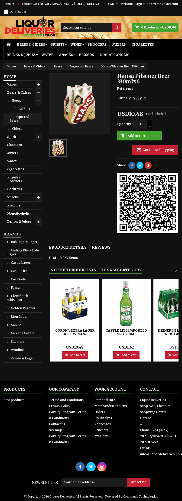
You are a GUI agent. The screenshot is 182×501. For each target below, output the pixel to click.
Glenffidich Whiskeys (17, 298)
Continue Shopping (155, 150)
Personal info (104, 400)
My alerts (101, 436)
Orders (99, 412)
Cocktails (14, 189)
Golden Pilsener (23, 308)
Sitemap (55, 430)
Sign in (140, 4)
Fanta (15, 288)
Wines (76, 44)
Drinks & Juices (21, 55)
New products (13, 400)
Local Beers (23, 109)
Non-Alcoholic (114, 55)
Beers (16, 101)
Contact (8, 4)
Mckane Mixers (22, 333)
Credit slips (103, 418)
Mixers (119, 44)
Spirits (58, 44)
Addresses (102, 424)
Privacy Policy (59, 406)
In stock (55, 258)
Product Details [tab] (68, 247)
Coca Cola (18, 279)
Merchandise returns (110, 406)
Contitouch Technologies (140, 496)
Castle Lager (20, 263)
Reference (125, 89)
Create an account (164, 4)
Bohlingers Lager (24, 242)
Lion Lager (19, 317)
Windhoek (18, 350)
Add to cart (133, 136)
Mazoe (15, 325)
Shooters (97, 44)
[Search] (91, 27)
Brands (12, 234)
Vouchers (101, 430)
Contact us (57, 424)
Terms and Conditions (66, 400)
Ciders (17, 129)
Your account (110, 389)
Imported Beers (19, 119)
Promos (86, 55)
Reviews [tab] (101, 247)
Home (9, 76)
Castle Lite (18, 271)
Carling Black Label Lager (24, 252)
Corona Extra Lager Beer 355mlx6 (74, 332)
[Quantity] (140, 124)
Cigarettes (143, 44)
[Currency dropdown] (110, 4)
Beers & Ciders (31, 44)
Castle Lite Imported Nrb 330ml (126, 332)
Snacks (66, 55)
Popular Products (14, 179)
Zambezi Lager (22, 358)
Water (47, 55)
